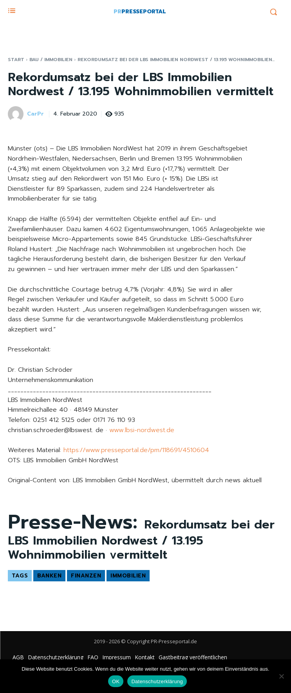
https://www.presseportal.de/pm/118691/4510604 (136, 450)
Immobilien (128, 576)
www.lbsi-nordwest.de (141, 430)
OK (115, 681)
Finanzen (86, 576)
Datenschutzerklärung (157, 681)
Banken (49, 576)
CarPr (35, 114)
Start (16, 59)
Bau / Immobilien (50, 59)
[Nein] (281, 676)
